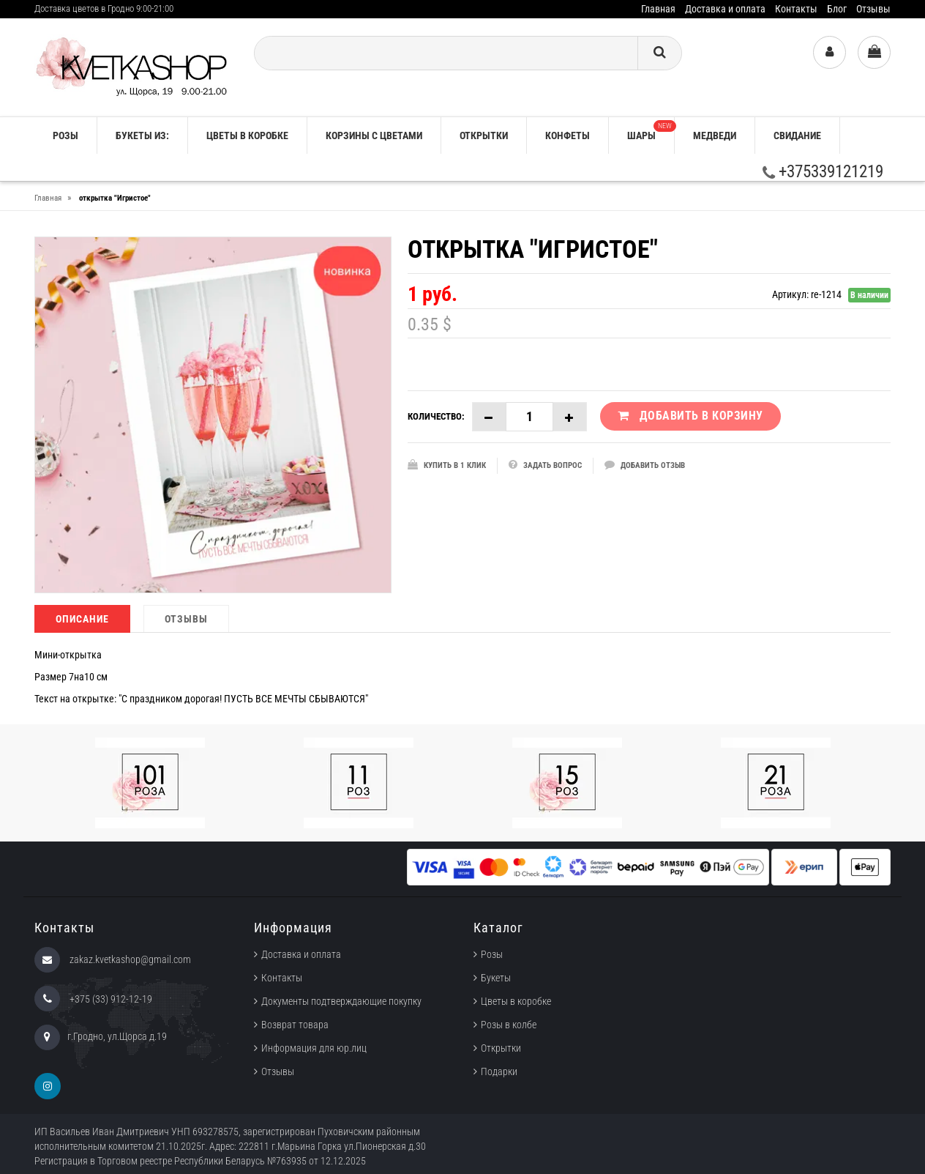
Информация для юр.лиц (314, 1048)
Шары (650, 130)
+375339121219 (823, 172)
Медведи (714, 135)
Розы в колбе (508, 1024)
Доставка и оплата (725, 9)
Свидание (797, 135)
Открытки (484, 135)
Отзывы (873, 9)
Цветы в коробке (247, 135)
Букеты (496, 978)
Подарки (499, 1071)
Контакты (796, 9)
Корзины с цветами (374, 135)
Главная (658, 9)
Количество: (436, 416)
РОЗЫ (65, 135)
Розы (492, 954)
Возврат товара (295, 1024)
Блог (837, 9)
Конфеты (567, 135)
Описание (82, 619)
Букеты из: (142, 135)
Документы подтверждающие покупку (341, 1001)
